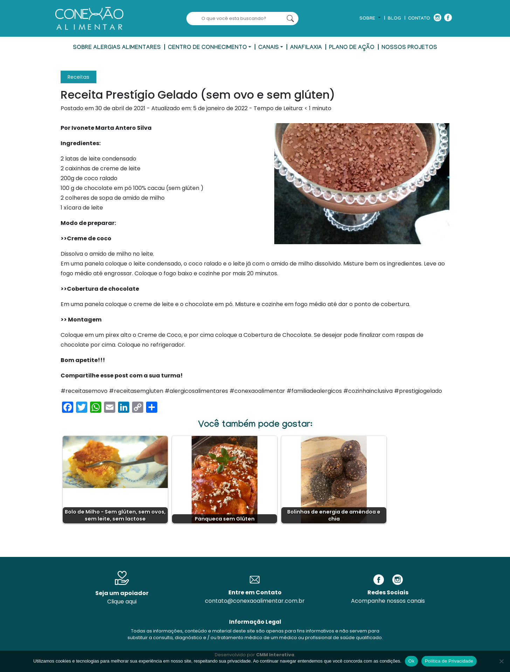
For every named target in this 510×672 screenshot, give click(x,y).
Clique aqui (122, 601)
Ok (411, 661)
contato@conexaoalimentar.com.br (255, 601)
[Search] (234, 18)
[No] (501, 661)
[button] (370, 19)
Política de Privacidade (449, 661)
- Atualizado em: (171, 108)
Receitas (78, 76)
